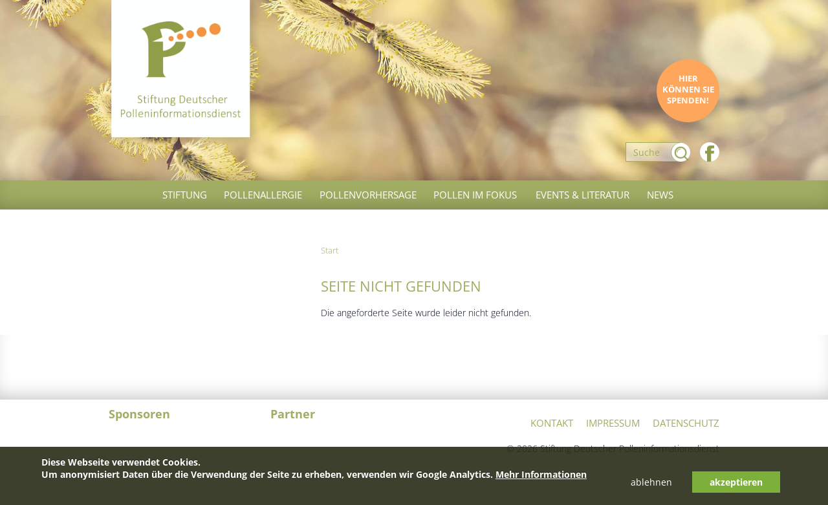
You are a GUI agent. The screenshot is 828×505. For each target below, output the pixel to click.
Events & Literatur (582, 194)
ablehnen (651, 482)
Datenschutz (686, 422)
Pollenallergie (263, 194)
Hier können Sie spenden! (688, 89)
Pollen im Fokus (475, 194)
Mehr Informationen (541, 474)
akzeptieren (736, 482)
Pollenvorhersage (368, 194)
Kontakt (551, 422)
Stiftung (184, 194)
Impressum (613, 422)
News (660, 194)
